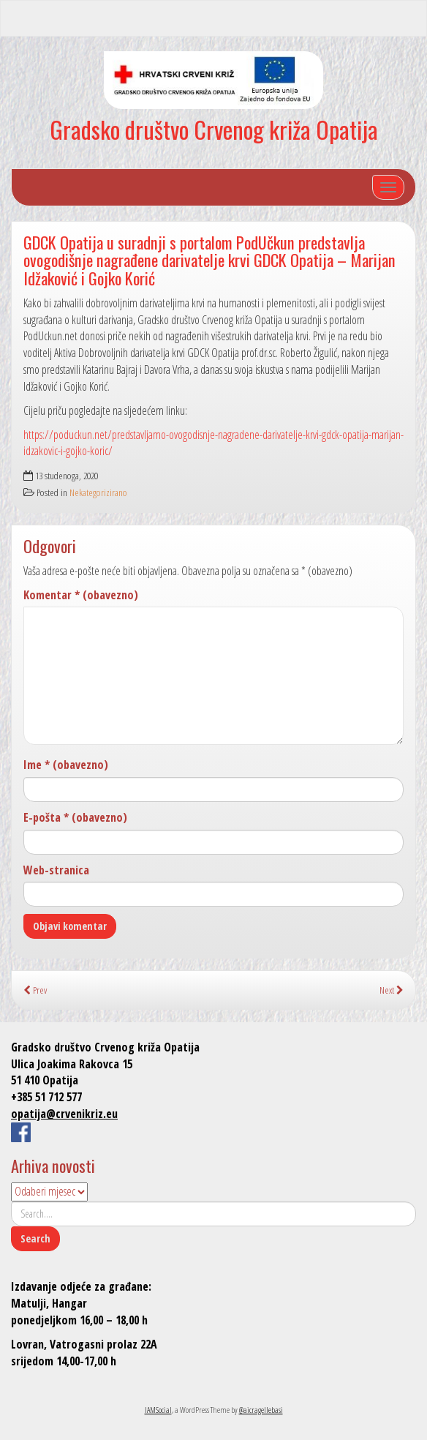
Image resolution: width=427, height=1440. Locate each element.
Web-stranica (56, 870)
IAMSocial (158, 1409)
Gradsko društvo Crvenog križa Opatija (214, 129)
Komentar (80, 595)
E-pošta (75, 817)
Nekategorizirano (98, 492)
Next (391, 990)
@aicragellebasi (261, 1409)
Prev (35, 990)
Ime (65, 765)
